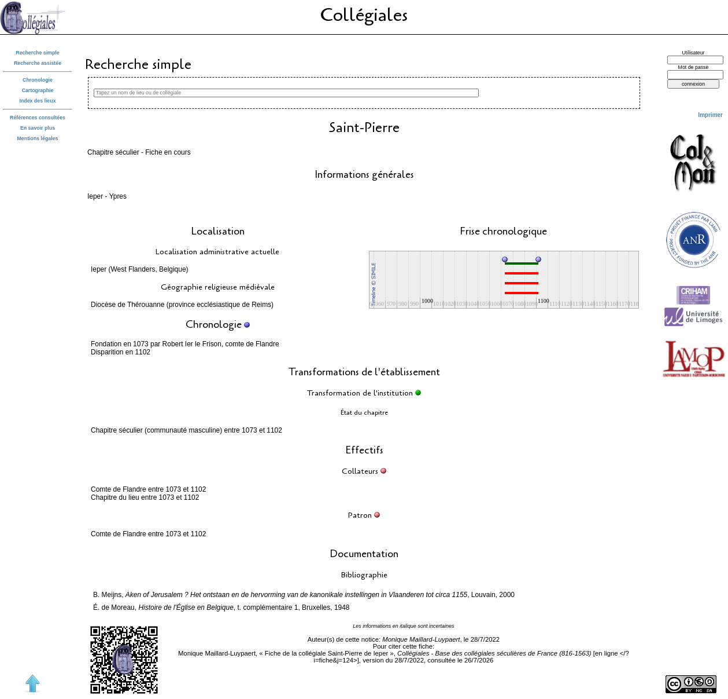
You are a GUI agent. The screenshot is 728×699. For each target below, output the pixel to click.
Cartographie (38, 90)
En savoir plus (37, 128)
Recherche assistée (37, 63)
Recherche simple (37, 53)
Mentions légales (37, 138)
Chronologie (38, 80)
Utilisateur (693, 53)
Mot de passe (693, 67)
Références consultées (37, 117)
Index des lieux (37, 101)
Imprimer (710, 115)
